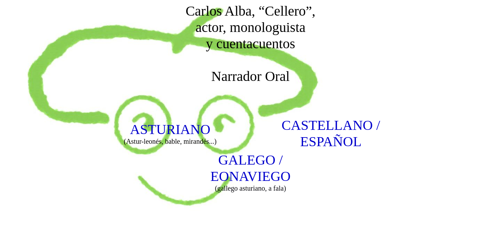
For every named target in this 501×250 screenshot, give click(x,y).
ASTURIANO (170, 129)
